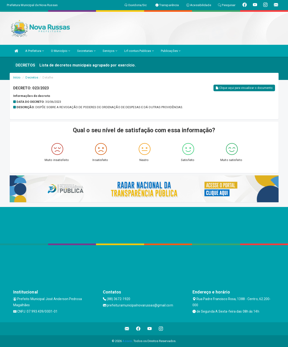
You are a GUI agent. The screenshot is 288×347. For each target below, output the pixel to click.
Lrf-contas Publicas (139, 51)
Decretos (31, 77)
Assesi (127, 341)
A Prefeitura (34, 51)
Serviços (110, 51)
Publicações (170, 51)
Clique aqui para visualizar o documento (244, 88)
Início (17, 77)
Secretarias (86, 51)
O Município (60, 51)
